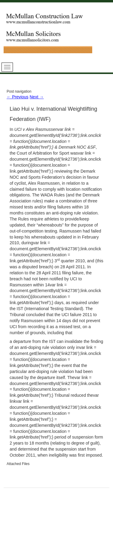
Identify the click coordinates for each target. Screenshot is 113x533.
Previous (17, 96)
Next (37, 96)
